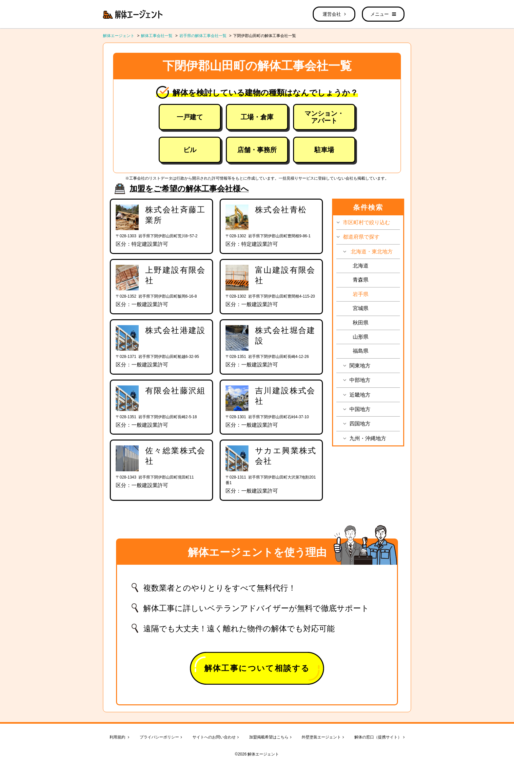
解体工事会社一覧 (156, 35)
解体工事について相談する (257, 668)
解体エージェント (118, 35)
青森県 (360, 280)
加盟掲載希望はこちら (270, 737)
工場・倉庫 (257, 117)
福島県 (360, 351)
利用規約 (119, 737)
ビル (189, 149)
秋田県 (360, 322)
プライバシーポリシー (161, 737)
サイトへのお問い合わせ (215, 737)
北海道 (360, 265)
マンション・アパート (324, 117)
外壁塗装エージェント (323, 737)
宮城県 (360, 308)
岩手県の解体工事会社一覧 (203, 35)
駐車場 (324, 149)
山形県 (360, 337)
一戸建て (190, 117)
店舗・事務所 (257, 149)
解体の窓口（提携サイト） (379, 737)
